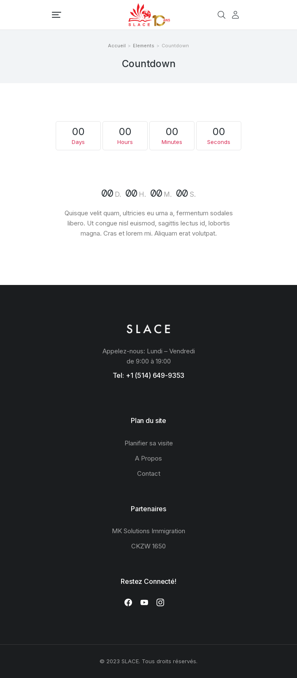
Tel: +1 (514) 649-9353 (149, 375)
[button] (56, 15)
